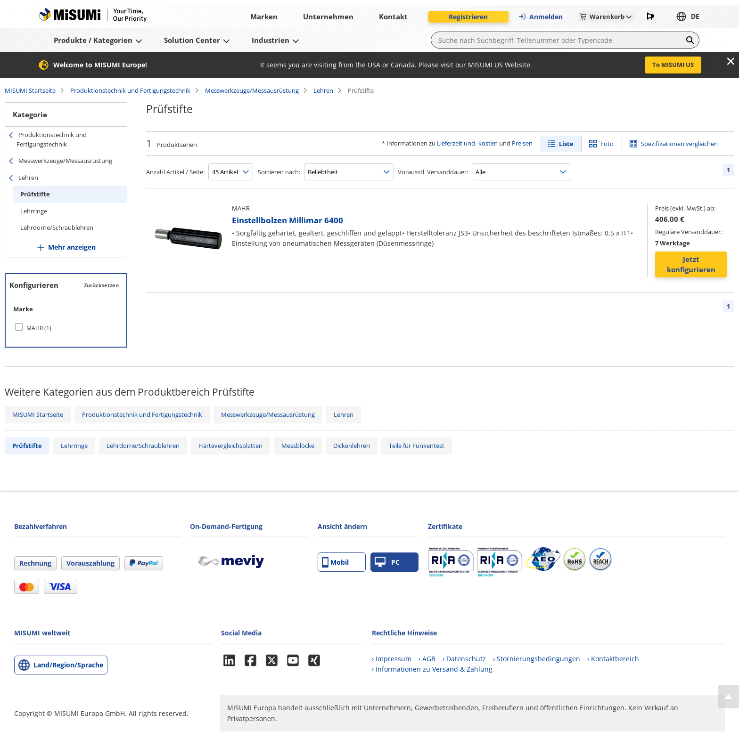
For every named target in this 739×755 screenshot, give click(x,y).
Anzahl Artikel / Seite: (175, 172)
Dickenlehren (351, 445)
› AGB (427, 658)
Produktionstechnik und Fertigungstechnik (130, 90)
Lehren (323, 90)
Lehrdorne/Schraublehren (56, 227)
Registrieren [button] (468, 16)
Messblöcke (297, 445)
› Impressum (391, 658)
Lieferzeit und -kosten (467, 143)
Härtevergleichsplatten (230, 445)
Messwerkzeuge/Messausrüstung (252, 90)
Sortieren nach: (279, 172)
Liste (566, 143)
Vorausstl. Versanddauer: (433, 172)
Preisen (522, 143)
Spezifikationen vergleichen (679, 143)
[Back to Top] (728, 696)
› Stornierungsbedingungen (536, 658)
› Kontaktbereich (613, 658)
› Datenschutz (464, 658)
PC (387, 562)
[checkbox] (66, 328)
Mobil (335, 562)
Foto (607, 143)
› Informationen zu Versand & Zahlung (432, 669)
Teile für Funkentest (416, 445)
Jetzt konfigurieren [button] (691, 264)
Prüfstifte (35, 194)
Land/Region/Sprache (68, 664)
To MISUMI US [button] (673, 64)
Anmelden (540, 16)
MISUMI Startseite (30, 90)
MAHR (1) (38, 328)
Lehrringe (33, 211)
